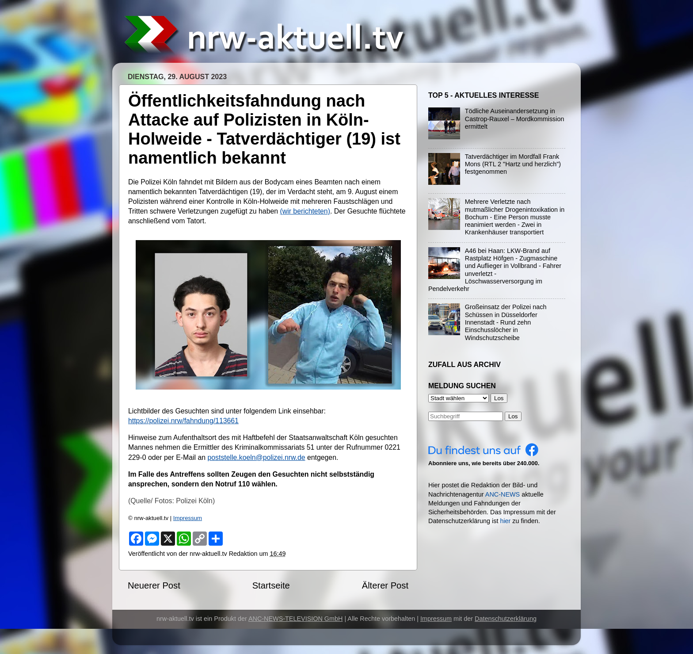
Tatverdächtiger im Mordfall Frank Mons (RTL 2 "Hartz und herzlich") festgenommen (513, 164)
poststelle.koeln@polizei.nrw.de (256, 457)
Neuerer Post (154, 585)
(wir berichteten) (305, 211)
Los (513, 416)
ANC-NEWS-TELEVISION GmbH (295, 618)
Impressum (187, 518)
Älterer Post (385, 585)
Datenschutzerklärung (506, 618)
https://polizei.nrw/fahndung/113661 (183, 421)
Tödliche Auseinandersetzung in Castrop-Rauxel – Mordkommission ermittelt (514, 118)
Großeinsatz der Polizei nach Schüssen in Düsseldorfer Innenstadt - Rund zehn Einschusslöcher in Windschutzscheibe (506, 322)
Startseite (271, 585)
